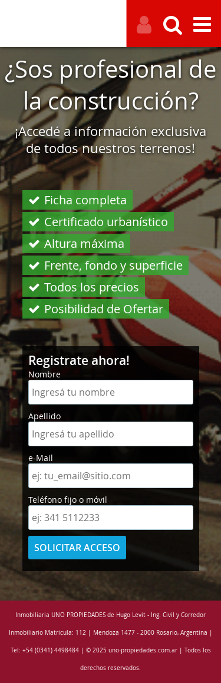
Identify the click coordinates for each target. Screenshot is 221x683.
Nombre (44, 374)
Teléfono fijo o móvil (67, 499)
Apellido (44, 416)
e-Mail (40, 457)
